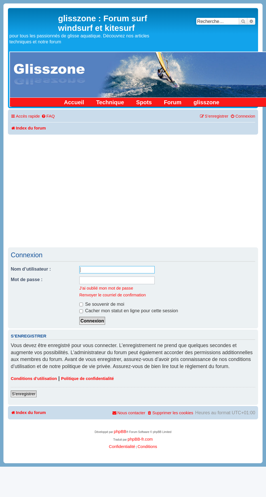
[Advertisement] (132, 190)
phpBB (120, 431)
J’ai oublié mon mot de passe (106, 288)
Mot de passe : (26, 279)
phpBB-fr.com (140, 439)
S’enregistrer (23, 394)
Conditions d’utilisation (34, 378)
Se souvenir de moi (101, 304)
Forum (172, 102)
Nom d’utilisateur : (31, 268)
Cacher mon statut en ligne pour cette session (128, 310)
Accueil (74, 102)
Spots (144, 102)
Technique (110, 102)
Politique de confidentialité (87, 378)
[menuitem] (48, 116)
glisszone (206, 102)
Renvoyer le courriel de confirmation (112, 295)
